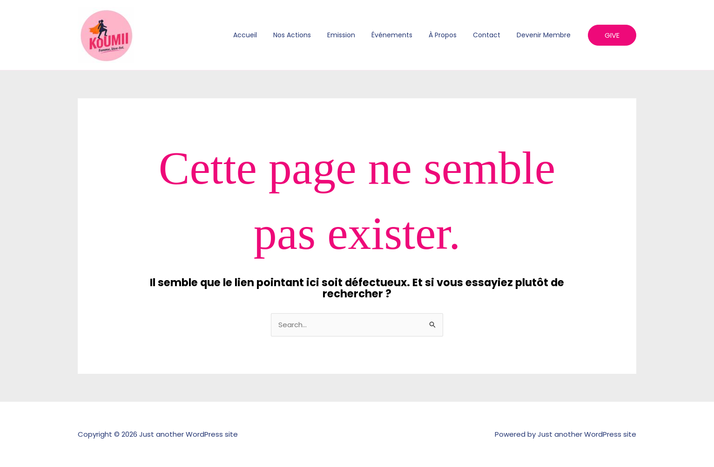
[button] (612, 35)
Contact (491, 35)
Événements (403, 35)
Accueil (266, 35)
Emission (356, 35)
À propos (451, 35)
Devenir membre (545, 35)
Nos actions (310, 35)
